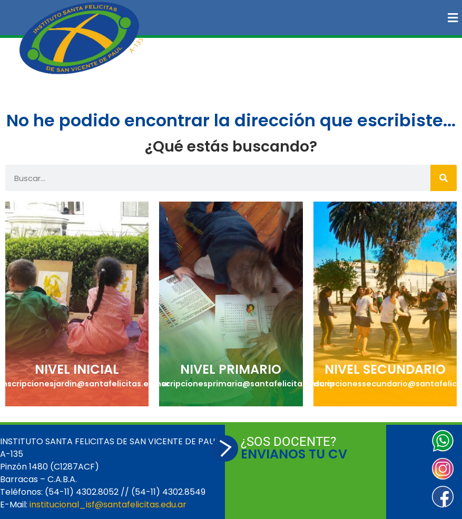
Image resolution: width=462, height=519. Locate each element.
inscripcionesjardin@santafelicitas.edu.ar (85, 383)
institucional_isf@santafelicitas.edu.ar (108, 504)
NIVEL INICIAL (77, 369)
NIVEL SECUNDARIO (385, 369)
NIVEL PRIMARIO (230, 369)
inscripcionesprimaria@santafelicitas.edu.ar (244, 383)
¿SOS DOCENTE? (288, 441)
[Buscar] (443, 178)
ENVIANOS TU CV (294, 454)
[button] (312, 17)
